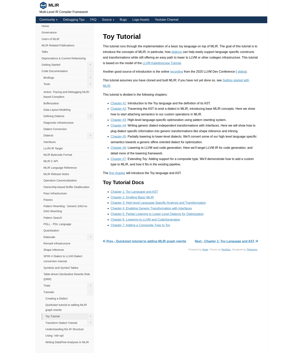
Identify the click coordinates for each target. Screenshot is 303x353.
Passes (48, 199)
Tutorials (68, 292)
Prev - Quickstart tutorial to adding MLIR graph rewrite (144, 241)
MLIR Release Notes (56, 174)
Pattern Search (52, 217)
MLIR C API (50, 161)
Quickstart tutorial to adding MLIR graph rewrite (66, 307)
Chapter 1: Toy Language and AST (134, 191)
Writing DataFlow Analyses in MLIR (67, 342)
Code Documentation (68, 71)
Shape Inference (53, 249)
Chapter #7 (118, 159)
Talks (45, 51)
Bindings (68, 78)
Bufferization (51, 103)
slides (242, 71)
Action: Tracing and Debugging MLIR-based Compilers (66, 94)
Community (48, 19)
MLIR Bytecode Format (57, 154)
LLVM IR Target (53, 148)
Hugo (205, 249)
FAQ (93, 19)
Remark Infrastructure (56, 243)
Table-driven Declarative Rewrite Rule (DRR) (66, 277)
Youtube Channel (166, 19)
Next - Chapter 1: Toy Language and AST (226, 241)
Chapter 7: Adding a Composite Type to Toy (140, 225)
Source (108, 19)
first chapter (117, 173)
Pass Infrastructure (55, 193)
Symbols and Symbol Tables (60, 267)
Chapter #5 (118, 136)
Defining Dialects (68, 116)
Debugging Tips (74, 19)
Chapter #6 (118, 147)
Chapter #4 (118, 125)
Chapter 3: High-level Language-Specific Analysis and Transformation (158, 202)
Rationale (68, 237)
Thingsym (252, 249)
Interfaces (49, 142)
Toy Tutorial (69, 316)
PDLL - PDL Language (57, 224)
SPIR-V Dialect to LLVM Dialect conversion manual (62, 259)
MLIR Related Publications (58, 45)
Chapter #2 (118, 108)
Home (45, 26)
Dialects (68, 136)
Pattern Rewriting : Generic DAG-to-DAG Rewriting (65, 209)
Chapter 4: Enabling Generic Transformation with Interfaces (151, 208)
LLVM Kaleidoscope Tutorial (162, 63)
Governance (49, 32)
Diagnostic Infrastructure (58, 122)
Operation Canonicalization (60, 180)
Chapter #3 (118, 120)
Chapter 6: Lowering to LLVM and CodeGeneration (145, 219)
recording (176, 71)
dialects (176, 52)
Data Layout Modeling (57, 109)
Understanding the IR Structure (64, 329)
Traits (68, 286)
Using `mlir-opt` (54, 335)
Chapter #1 (118, 103)
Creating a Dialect (56, 298)
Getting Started (68, 65)
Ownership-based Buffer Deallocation (66, 187)
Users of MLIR (50, 39)
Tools (68, 84)
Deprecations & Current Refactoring (64, 58)
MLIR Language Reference (60, 167)
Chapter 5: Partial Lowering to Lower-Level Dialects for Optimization (157, 214)
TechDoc (226, 249)
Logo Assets (140, 19)
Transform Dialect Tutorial (69, 323)
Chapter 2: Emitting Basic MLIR (132, 197)
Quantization (51, 230)
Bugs (123, 19)
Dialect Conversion (55, 129)
